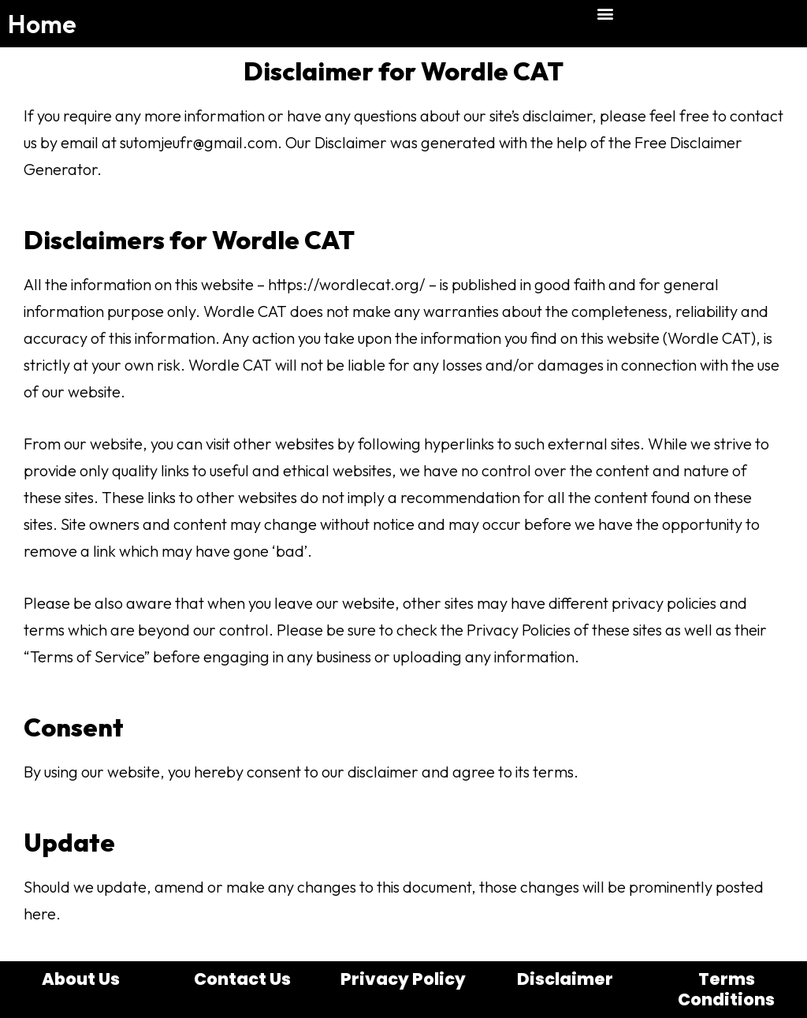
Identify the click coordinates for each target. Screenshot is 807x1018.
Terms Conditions (726, 989)
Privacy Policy (403, 979)
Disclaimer (565, 979)
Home (42, 23)
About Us (81, 979)
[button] (606, 13)
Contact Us (242, 979)
